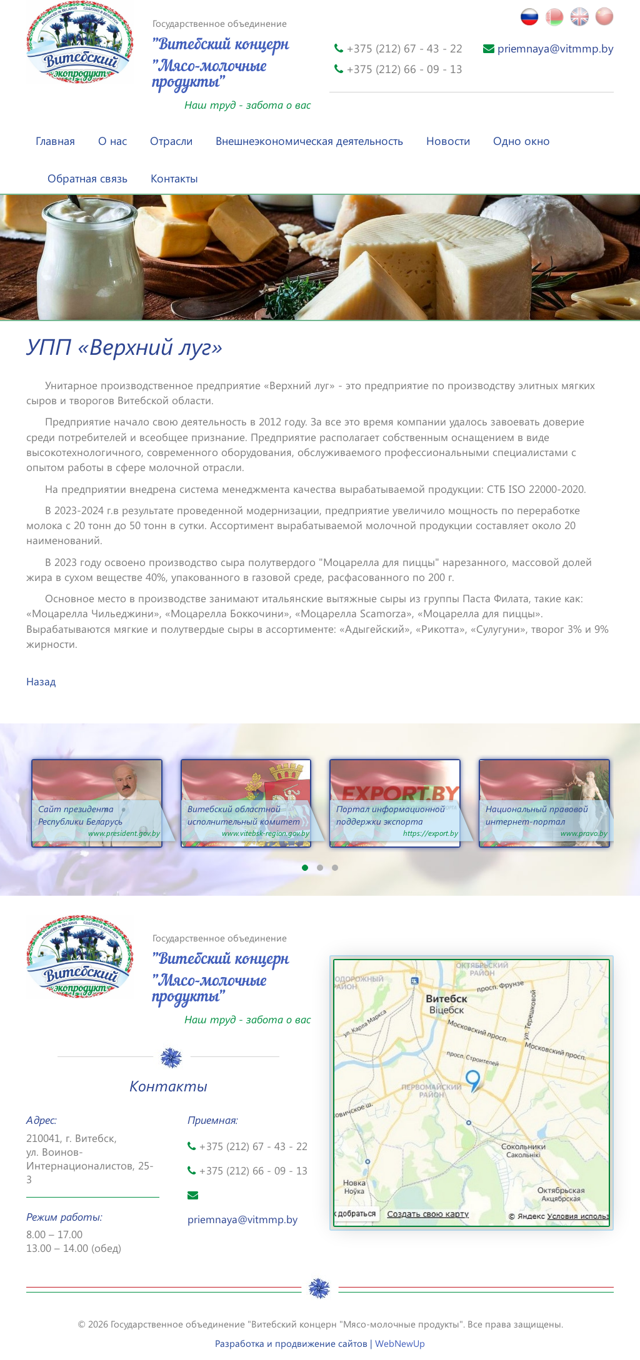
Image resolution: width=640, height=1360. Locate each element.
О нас (112, 140)
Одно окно (521, 140)
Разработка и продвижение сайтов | (320, 1343)
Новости (448, 140)
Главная (55, 140)
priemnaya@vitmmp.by (548, 48)
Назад (41, 681)
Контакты (174, 178)
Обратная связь (88, 178)
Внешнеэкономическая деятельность (309, 140)
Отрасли (171, 140)
